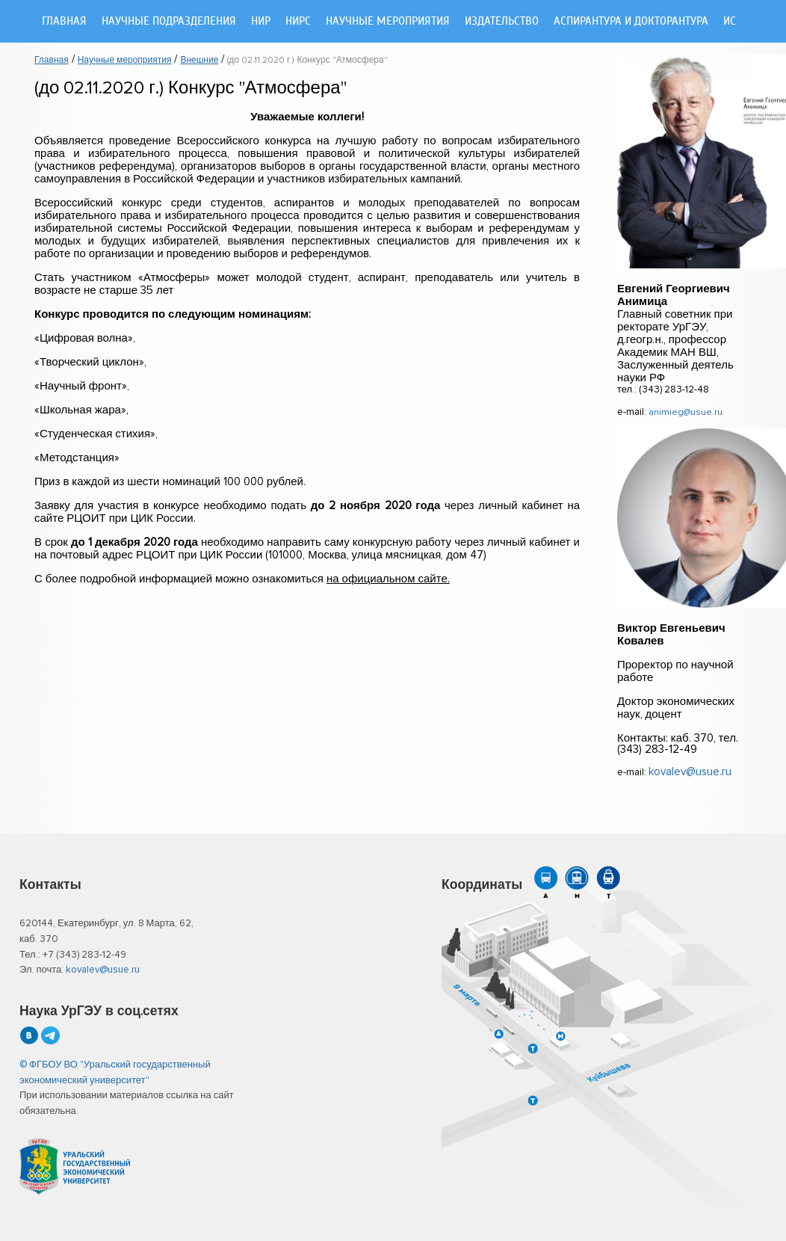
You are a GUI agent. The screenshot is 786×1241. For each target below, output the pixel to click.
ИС (729, 21)
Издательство (502, 21)
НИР (260, 21)
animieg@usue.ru (685, 412)
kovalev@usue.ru (690, 771)
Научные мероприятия (388, 21)
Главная (64, 21)
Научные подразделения (169, 21)
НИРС (298, 21)
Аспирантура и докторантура (631, 21)
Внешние (199, 60)
